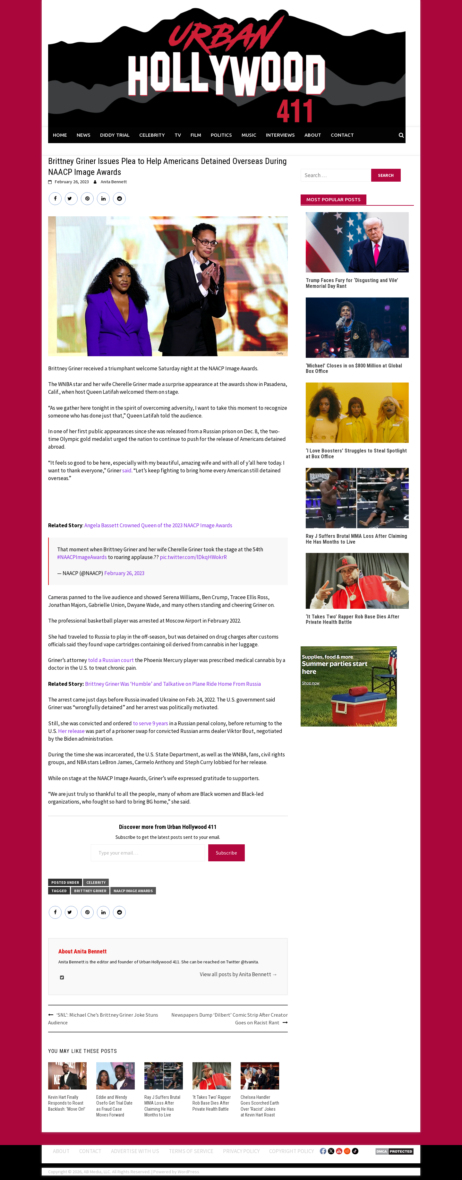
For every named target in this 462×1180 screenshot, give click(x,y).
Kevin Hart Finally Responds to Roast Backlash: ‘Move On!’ (66, 1103)
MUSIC (249, 135)
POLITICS (221, 135)
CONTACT (342, 135)
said (127, 470)
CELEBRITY (152, 135)
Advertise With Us (135, 1150)
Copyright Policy (291, 1150)
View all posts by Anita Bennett (239, 974)
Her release (71, 731)
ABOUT (312, 135)
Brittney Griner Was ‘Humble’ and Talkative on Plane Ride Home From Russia (173, 683)
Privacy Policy (241, 1150)
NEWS (83, 135)
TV (178, 135)
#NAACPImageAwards (82, 557)
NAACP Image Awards (133, 890)
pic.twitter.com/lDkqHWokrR (193, 557)
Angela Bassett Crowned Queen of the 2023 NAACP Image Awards (158, 525)
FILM (196, 135)
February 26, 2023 (124, 573)
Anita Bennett (114, 182)
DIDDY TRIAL (115, 135)
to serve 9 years (150, 723)
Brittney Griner (90, 890)
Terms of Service (191, 1150)
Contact (90, 1150)
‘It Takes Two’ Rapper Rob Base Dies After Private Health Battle (212, 1103)
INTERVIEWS (280, 135)
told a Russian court (111, 660)
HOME (60, 135)
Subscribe (226, 852)
